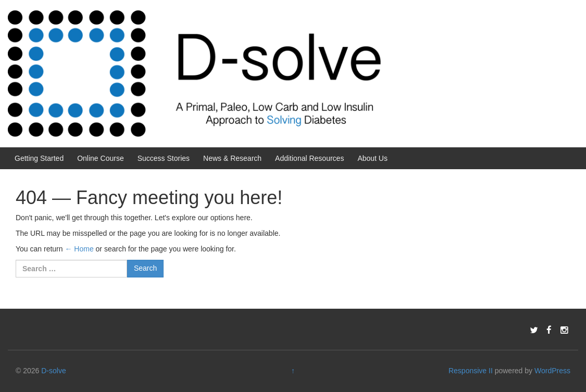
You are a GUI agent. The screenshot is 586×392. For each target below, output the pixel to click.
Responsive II (470, 370)
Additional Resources (309, 158)
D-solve (53, 370)
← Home (79, 249)
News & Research (232, 158)
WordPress (552, 370)
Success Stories (164, 158)
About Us (372, 158)
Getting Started (39, 158)
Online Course (100, 158)
